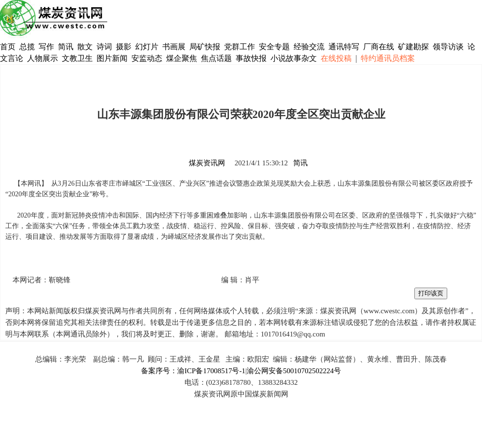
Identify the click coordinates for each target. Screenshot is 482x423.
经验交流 (309, 47)
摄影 (124, 47)
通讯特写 (343, 47)
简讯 (65, 47)
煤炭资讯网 (207, 163)
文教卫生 (77, 58)
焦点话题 (216, 58)
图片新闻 (112, 58)
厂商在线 (378, 47)
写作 (46, 47)
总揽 (27, 47)
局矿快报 (204, 47)
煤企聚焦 (181, 58)
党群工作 (239, 47)
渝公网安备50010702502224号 (294, 371)
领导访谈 (448, 47)
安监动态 (146, 58)
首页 (7, 47)
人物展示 (42, 58)
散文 (86, 47)
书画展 (173, 47)
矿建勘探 (413, 47)
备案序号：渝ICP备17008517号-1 (193, 371)
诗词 (105, 47)
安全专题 (274, 47)
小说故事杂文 (293, 58)
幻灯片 (146, 47)
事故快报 (251, 58)
